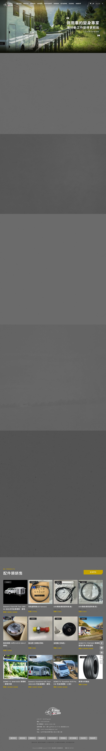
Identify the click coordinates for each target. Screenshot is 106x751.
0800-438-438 (50, 724)
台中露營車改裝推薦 (60, 742)
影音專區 (71, 4)
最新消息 (25, 4)
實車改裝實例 (48, 4)
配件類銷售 (64, 4)
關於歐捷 (19, 4)
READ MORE (76, 375)
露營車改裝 (34, 742)
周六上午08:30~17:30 (53, 727)
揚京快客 (40, 748)
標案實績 (56, 4)
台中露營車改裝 (50, 742)
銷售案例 (39, 4)
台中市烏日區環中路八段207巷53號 (51, 732)
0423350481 (45, 722)
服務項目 (32, 4)
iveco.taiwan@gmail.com (49, 729)
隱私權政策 (54, 748)
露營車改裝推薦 (42, 742)
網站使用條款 (60, 748)
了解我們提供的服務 (66, 199)
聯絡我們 (78, 4)
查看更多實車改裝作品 (52, 312)
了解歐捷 (12, 113)
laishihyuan (47, 719)
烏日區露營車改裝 (70, 742)
